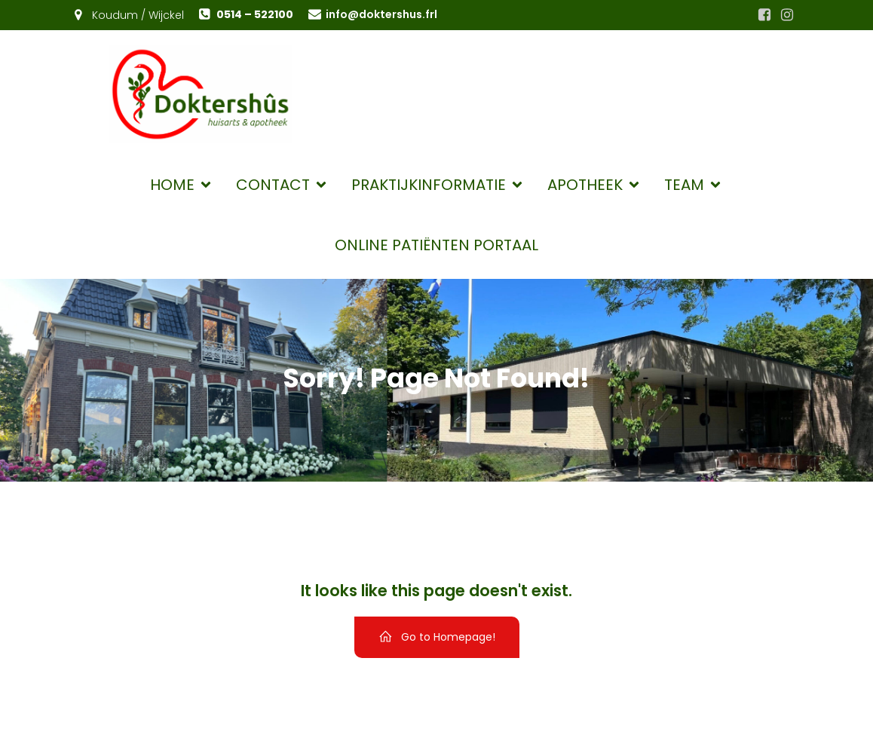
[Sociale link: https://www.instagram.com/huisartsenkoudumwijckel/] (787, 15)
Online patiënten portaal (436, 245)
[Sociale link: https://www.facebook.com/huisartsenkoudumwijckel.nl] (764, 15)
